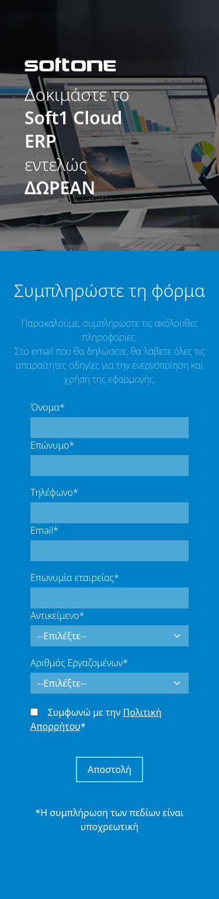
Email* (44, 530)
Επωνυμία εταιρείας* (74, 577)
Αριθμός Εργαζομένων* (79, 662)
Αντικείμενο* (57, 615)
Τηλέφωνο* (54, 492)
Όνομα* (47, 407)
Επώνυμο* (52, 445)
